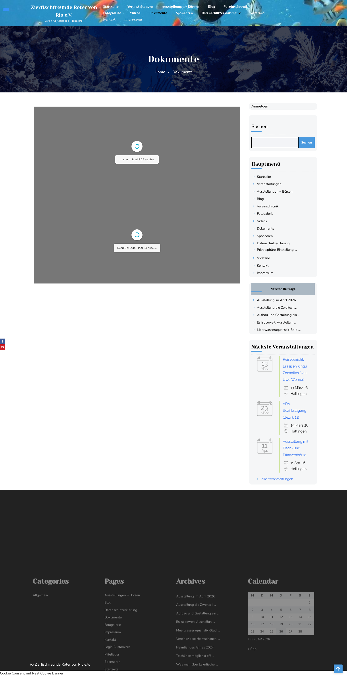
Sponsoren (184, 11)
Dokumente (158, 11)
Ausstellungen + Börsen (180, 5)
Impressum (133, 18)
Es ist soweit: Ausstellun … (279, 322)
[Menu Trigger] (6, 9)
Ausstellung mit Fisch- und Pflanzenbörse (299, 448)
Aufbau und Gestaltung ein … (282, 315)
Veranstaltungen (140, 5)
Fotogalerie (112, 11)
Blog (211, 5)
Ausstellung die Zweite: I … (280, 307)
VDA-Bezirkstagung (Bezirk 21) (298, 410)
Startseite (111, 5)
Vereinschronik (236, 5)
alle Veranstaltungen (281, 479)
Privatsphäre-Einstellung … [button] (280, 249)
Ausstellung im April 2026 (279, 300)
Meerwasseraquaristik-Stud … (282, 329)
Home (160, 72)
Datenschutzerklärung (219, 11)
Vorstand (258, 11)
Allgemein (40, 645)
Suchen (263, 126)
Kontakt (109, 18)
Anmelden (263, 106)
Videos (135, 11)
